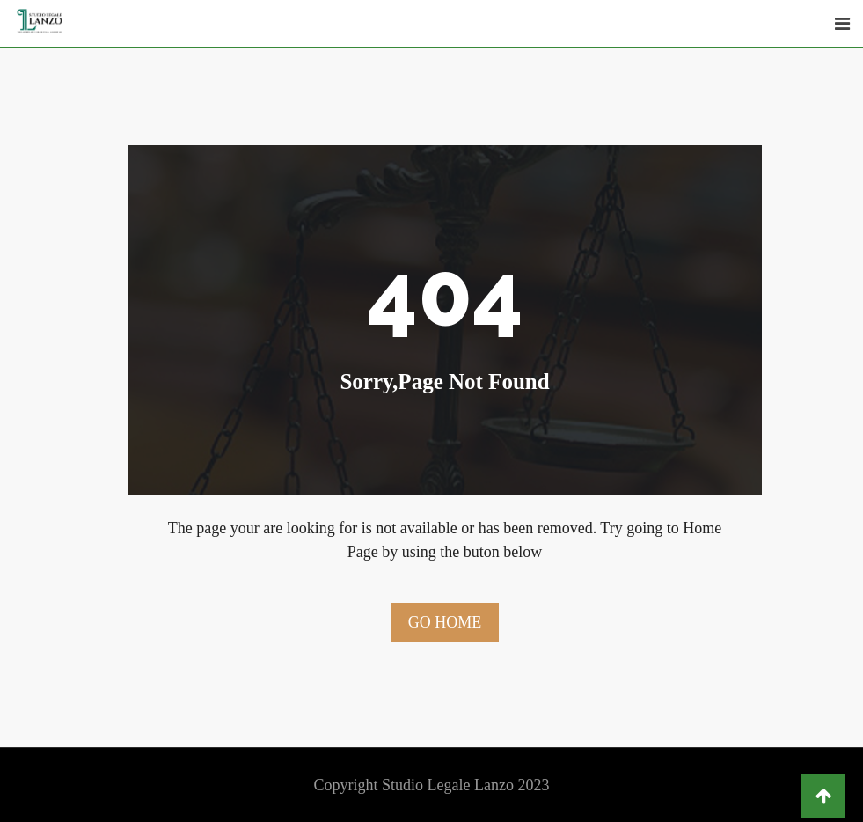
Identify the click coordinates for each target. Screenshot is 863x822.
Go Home (445, 622)
